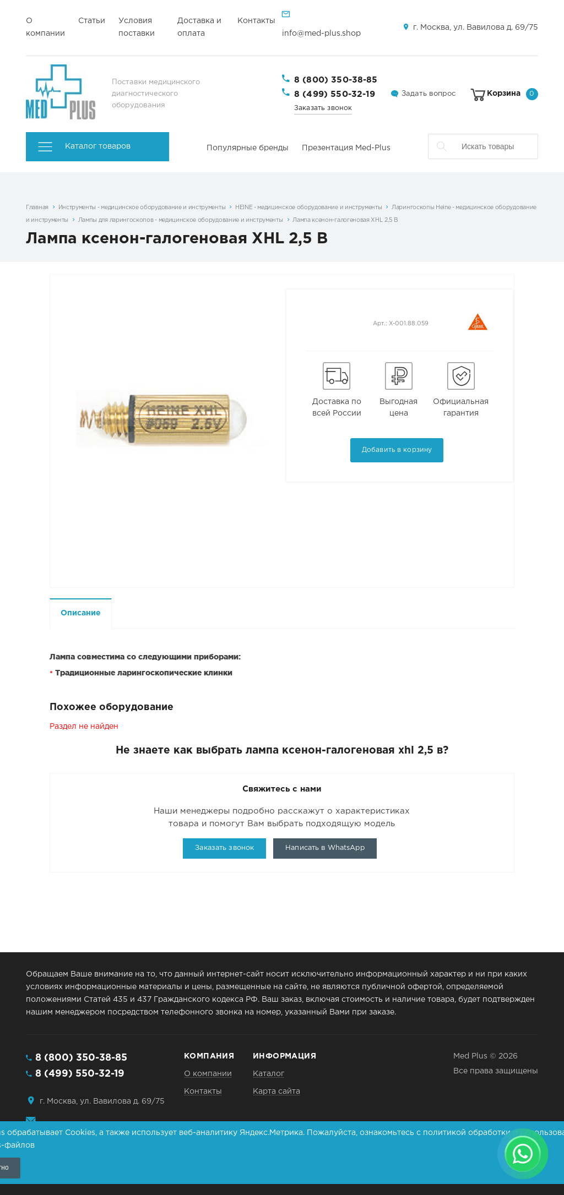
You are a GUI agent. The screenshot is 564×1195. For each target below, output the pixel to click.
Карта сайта (276, 1091)
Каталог (268, 1074)
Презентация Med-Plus (346, 148)
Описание (81, 613)
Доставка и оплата (199, 27)
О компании (45, 27)
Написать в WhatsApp (324, 848)
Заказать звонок (323, 108)
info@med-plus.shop (321, 33)
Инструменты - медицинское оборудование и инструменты (142, 207)
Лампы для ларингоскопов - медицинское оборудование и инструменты (180, 220)
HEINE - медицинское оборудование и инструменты (308, 207)
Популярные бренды (248, 148)
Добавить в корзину (397, 450)
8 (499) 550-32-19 (335, 94)
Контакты (256, 21)
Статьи (91, 21)
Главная (37, 207)
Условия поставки (136, 27)
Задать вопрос (428, 94)
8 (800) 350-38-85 (336, 80)
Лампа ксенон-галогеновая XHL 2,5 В (345, 220)
